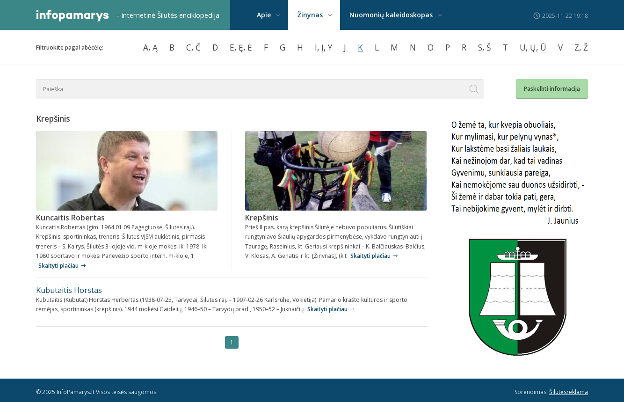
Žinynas (310, 14)
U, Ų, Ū (533, 47)
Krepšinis (261, 217)
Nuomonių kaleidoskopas (391, 14)
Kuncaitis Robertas (70, 217)
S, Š (484, 47)
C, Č (193, 47)
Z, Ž (581, 47)
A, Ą (150, 47)
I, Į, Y (323, 47)
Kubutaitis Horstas (69, 290)
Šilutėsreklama (568, 392)
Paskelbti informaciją (552, 89)
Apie (264, 14)
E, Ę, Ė (241, 47)
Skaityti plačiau (58, 266)
